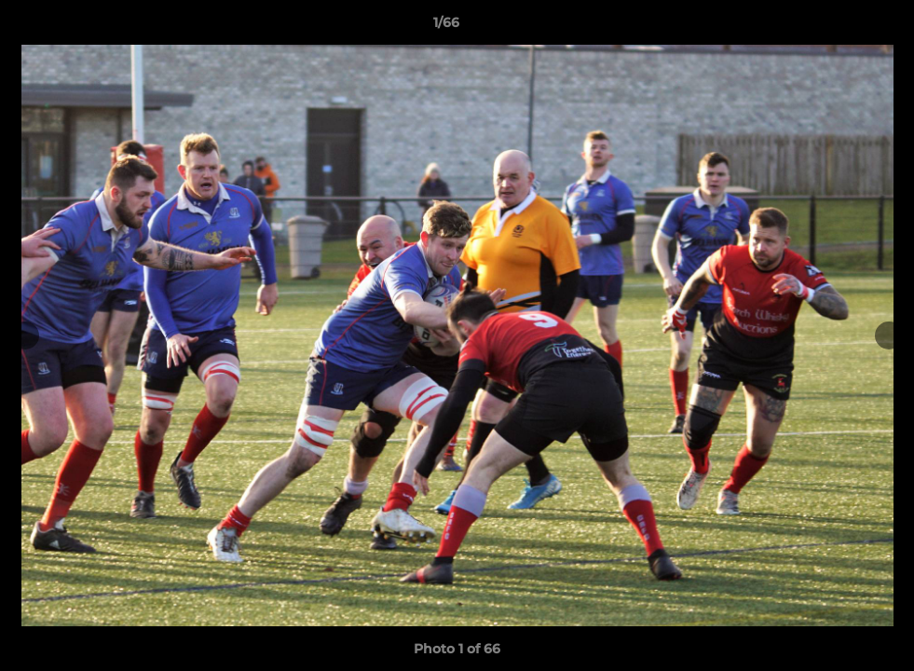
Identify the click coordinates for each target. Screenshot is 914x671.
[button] (836, 27)
